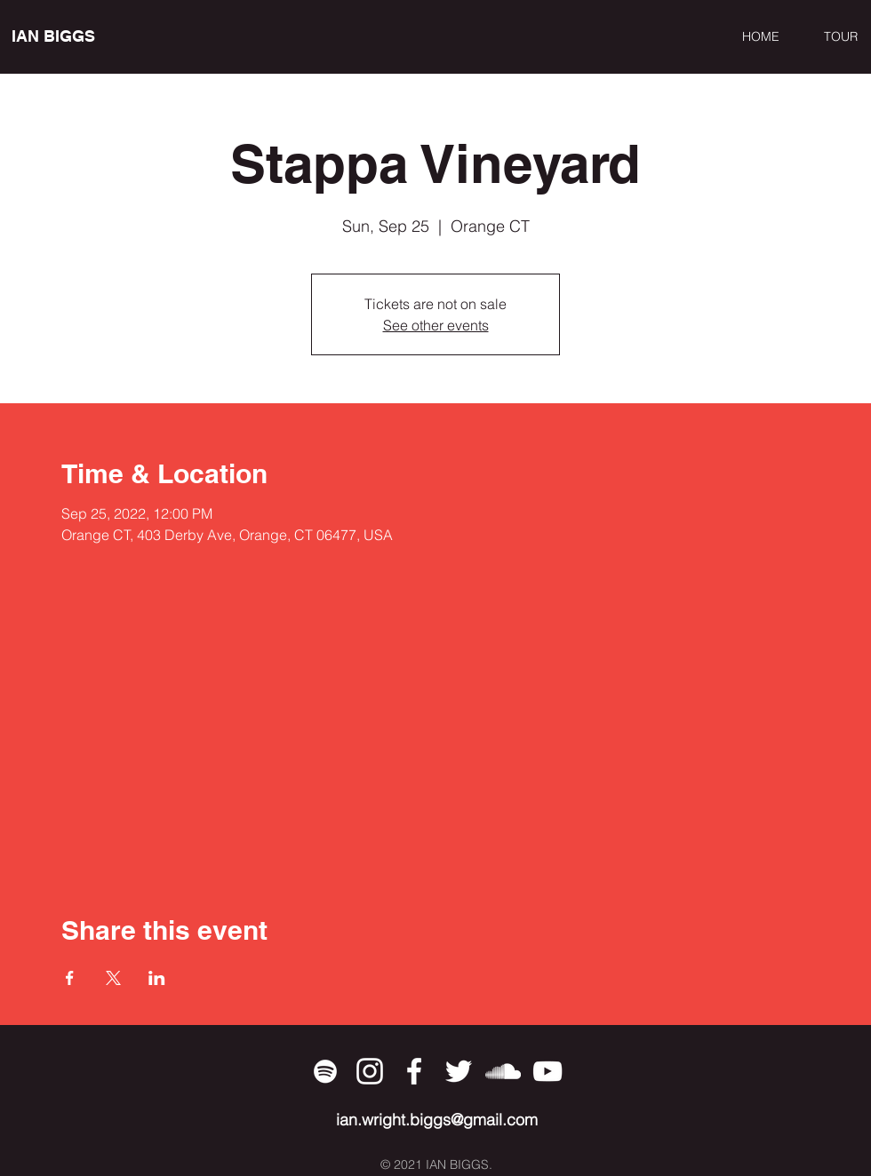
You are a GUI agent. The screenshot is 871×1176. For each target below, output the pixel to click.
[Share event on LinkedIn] (156, 978)
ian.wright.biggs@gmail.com (437, 1119)
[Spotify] (325, 1071)
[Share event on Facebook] (69, 978)
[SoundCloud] (503, 1071)
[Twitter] (458, 1071)
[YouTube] (547, 1071)
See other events (436, 325)
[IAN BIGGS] (93, 36)
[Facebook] (414, 1071)
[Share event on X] (113, 978)
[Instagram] (370, 1071)
